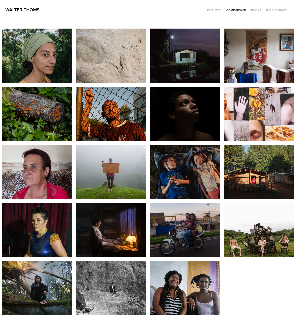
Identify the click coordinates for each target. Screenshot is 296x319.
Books (256, 10)
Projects (214, 10)
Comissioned (236, 10)
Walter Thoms (22, 9)
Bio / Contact (276, 10)
